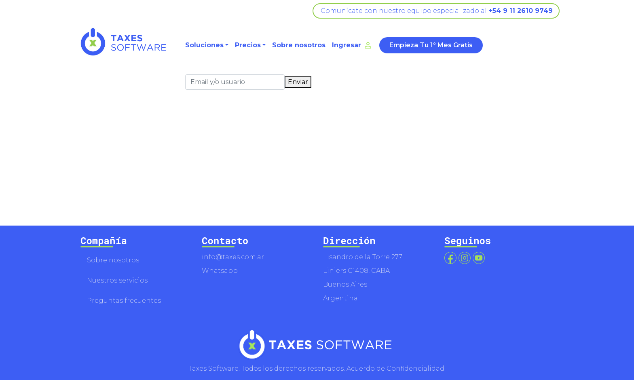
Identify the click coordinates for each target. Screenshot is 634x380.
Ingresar (352, 45)
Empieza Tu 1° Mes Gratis (431, 45)
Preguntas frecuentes (124, 300)
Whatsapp (220, 270)
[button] (207, 45)
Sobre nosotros (298, 45)
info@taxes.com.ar (233, 257)
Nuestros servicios (117, 280)
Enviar (298, 82)
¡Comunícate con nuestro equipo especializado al (436, 11)
